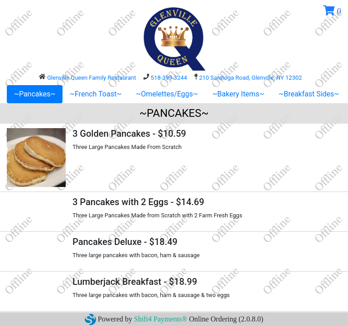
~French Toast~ (95, 94)
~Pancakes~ (34, 94)
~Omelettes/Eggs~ (167, 94)
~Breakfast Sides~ (309, 94)
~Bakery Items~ (238, 94)
